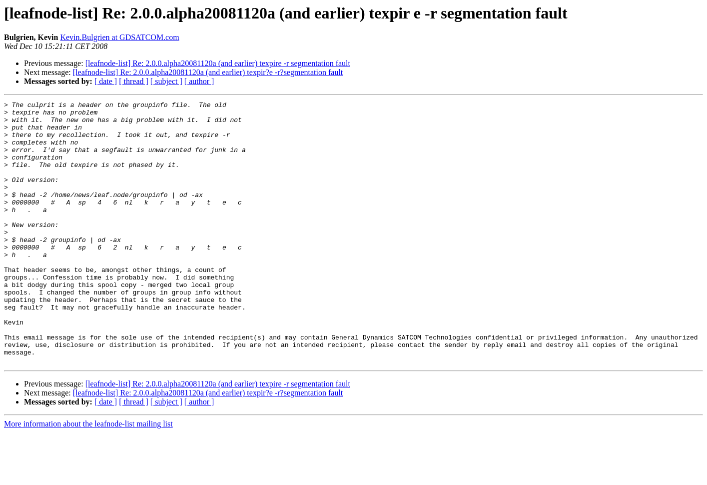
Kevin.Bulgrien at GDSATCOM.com (119, 37)
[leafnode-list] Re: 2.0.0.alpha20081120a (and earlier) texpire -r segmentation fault (217, 63)
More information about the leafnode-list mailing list (88, 476)
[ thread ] (133, 81)
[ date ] (105, 81)
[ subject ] (166, 81)
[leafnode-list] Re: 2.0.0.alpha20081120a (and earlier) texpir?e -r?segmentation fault (208, 72)
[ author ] (199, 81)
